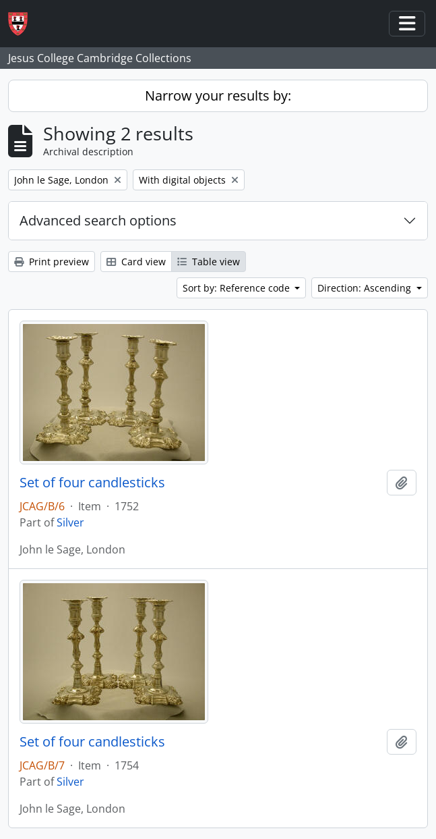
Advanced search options (98, 220)
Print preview (51, 261)
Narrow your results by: (218, 95)
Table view (208, 261)
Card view (136, 261)
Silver (70, 522)
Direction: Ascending (365, 287)
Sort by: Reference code (237, 287)
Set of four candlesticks (92, 483)
